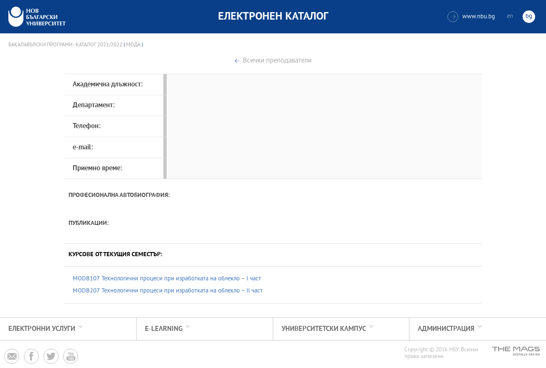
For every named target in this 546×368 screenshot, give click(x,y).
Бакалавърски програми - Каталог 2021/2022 (65, 45)
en (510, 16)
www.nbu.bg (471, 16)
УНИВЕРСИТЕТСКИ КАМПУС (324, 329)
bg (529, 16)
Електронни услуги (41, 329)
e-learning (164, 329)
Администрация (446, 329)
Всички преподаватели (277, 61)
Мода (133, 45)
